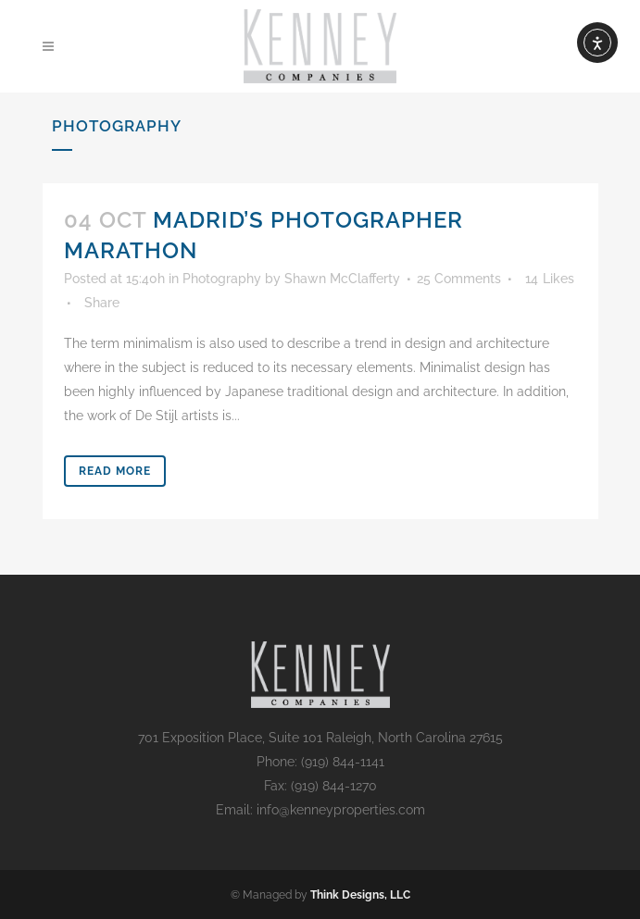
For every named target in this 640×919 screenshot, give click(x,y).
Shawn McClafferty (342, 278)
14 (549, 278)
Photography (221, 278)
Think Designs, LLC (360, 894)
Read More (115, 471)
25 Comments (459, 278)
